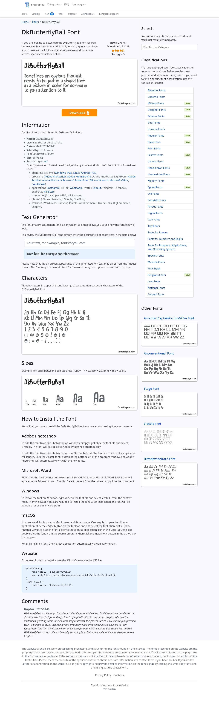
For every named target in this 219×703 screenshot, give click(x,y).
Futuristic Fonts (157, 200)
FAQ (66, 4)
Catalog (36, 13)
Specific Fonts (156, 255)
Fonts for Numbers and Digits (165, 239)
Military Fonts (156, 103)
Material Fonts (156, 262)
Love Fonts (154, 281)
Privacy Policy (103, 675)
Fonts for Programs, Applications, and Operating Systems (167, 247)
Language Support (108, 13)
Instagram (53, 188)
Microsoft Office (119, 180)
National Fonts (156, 288)
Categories (53, 4)
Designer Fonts (157, 109)
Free (24, 13)
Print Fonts (154, 148)
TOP (61, 13)
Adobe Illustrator (52, 180)
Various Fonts (156, 161)
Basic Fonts (154, 142)
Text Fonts (154, 226)
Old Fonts (153, 193)
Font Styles (154, 268)
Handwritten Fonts (159, 174)
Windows (60, 172)
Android (85, 172)
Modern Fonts (156, 181)
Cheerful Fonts (156, 97)
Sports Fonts (155, 187)
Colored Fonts (156, 294)
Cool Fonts (154, 122)
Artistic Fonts (155, 206)
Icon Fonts (154, 219)
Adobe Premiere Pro (79, 176)
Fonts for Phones (158, 232)
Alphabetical (87, 13)
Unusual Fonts (156, 129)
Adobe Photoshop (55, 176)
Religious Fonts (157, 275)
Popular (72, 13)
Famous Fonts (156, 116)
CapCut (96, 188)
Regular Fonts (156, 135)
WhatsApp (76, 188)
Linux (76, 172)
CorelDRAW (38, 184)
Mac (69, 172)
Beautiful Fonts (157, 90)
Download (79, 112)
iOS (94, 172)
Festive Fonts (155, 155)
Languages (78, 4)
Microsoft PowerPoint (76, 180)
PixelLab (49, 191)
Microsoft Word (99, 180)
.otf (45, 161)
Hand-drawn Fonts (159, 168)
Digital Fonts (155, 213)
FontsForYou (35, 5)
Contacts (119, 675)
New (49, 13)
